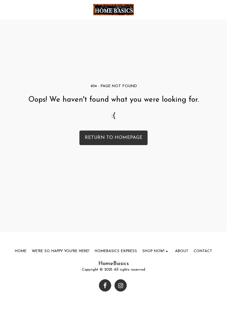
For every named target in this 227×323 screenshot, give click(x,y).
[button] (7, 9)
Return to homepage (113, 137)
